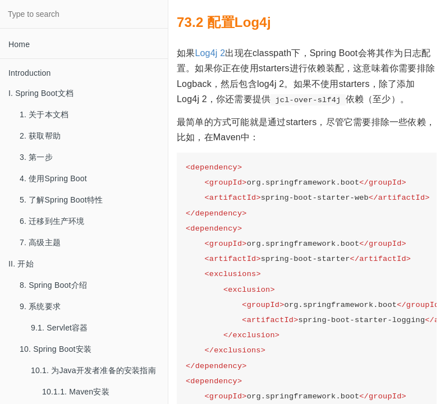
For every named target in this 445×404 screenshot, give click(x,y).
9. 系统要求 (40, 306)
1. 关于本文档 (44, 114)
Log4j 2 (210, 53)
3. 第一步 (36, 157)
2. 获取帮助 (40, 135)
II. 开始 (21, 263)
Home (19, 44)
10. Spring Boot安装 (55, 349)
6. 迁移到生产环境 (52, 221)
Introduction (29, 72)
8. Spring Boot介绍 (53, 285)
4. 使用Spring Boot (53, 178)
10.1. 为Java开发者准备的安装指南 (93, 370)
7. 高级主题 (40, 242)
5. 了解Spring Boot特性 (61, 199)
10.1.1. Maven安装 (75, 391)
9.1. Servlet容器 (59, 327)
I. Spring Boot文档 (41, 93)
